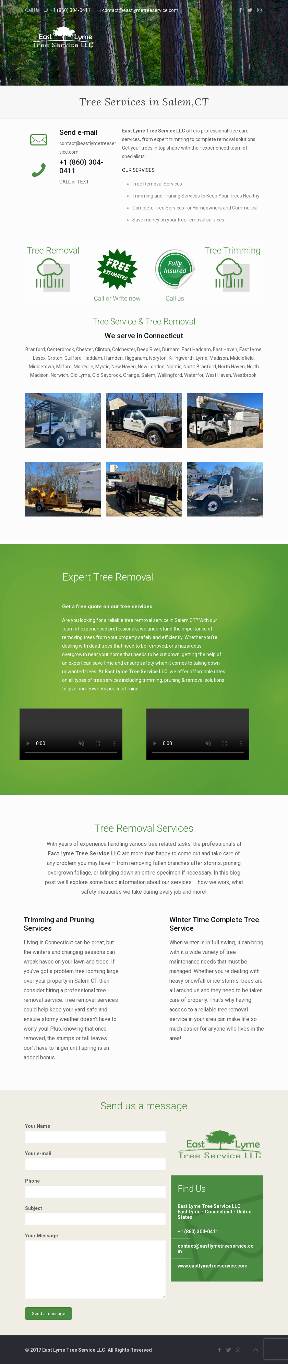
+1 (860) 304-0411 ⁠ (71, 10)
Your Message (95, 1266)
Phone (95, 1188)
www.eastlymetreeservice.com (213, 1266)
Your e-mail (95, 1161)
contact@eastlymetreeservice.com (140, 10)
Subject (95, 1215)
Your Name (95, 1133)
